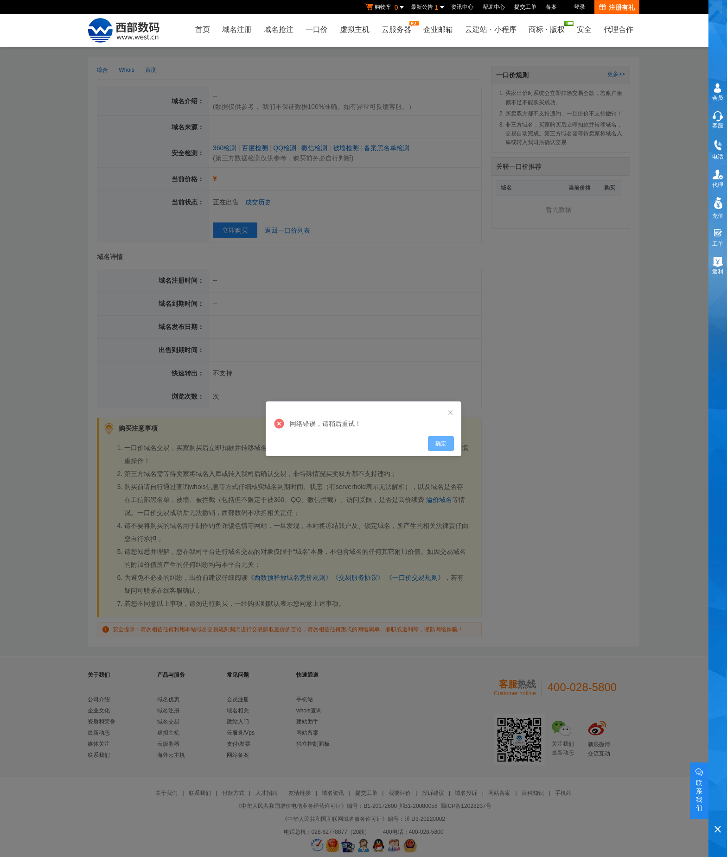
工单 (717, 244)
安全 (584, 29)
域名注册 (237, 29)
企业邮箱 (438, 29)
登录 (579, 7)
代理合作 (618, 29)
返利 (717, 271)
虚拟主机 (355, 29)
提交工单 (525, 7)
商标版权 (549, 27)
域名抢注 (278, 29)
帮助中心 (494, 7)
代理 (717, 185)
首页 (202, 29)
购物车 (385, 7)
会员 (717, 98)
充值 (717, 216)
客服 (717, 125)
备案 (551, 7)
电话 (717, 156)
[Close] (450, 413)
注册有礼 (617, 7)
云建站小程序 (490, 29)
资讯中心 (462, 7)
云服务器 (399, 27)
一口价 (317, 29)
